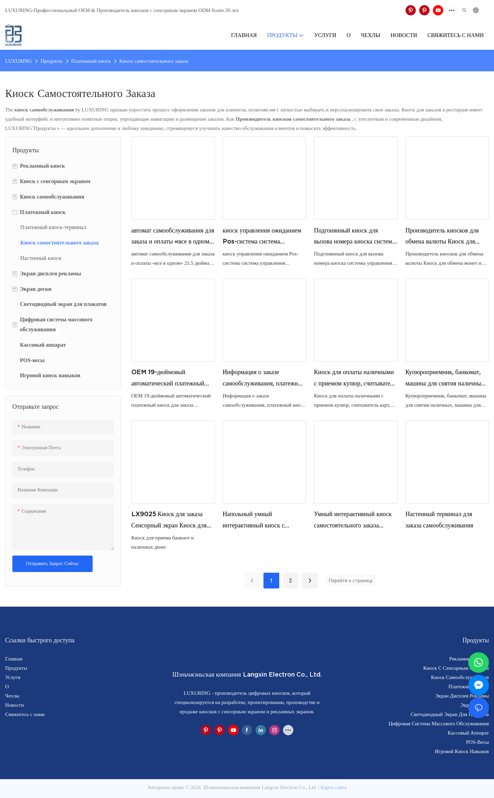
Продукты (51, 61)
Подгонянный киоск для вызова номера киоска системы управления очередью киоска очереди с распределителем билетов (355, 237)
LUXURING (18, 61)
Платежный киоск (91, 61)
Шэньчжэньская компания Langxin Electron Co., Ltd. (260, 787)
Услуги (13, 677)
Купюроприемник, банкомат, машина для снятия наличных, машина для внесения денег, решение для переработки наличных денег (445, 378)
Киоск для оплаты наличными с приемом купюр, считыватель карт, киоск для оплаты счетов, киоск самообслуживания (355, 378)
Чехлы (12, 696)
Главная (13, 659)
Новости (14, 705)
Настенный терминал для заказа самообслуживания (439, 519)
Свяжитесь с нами (25, 714)
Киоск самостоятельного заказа (153, 61)
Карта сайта (334, 787)
